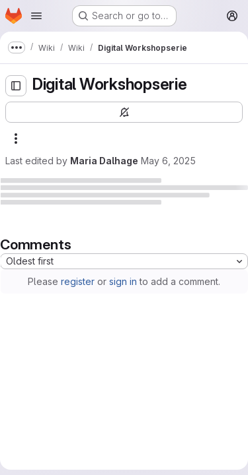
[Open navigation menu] (36, 15)
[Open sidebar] (15, 85)
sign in (123, 281)
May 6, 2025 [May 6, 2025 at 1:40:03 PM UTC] (168, 160)
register (78, 281)
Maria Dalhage (104, 160)
